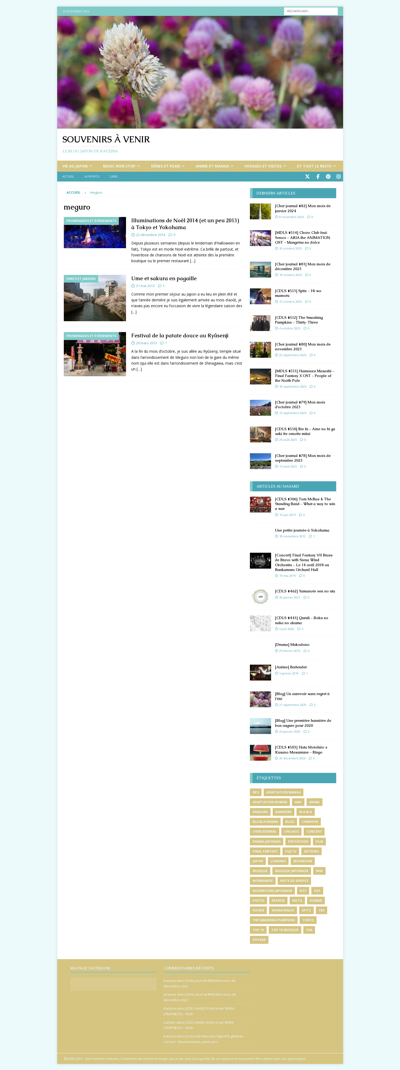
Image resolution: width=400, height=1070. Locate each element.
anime (314, 801)
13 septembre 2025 (292, 412)
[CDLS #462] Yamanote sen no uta (305, 590)
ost (317, 890)
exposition (298, 841)
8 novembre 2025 (291, 216)
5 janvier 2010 (289, 673)
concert (314, 831)
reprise (278, 900)
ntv (303, 890)
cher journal (265, 831)
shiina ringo (283, 910)
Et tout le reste (314, 166)
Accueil (68, 176)
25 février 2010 (289, 650)
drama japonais (267, 841)
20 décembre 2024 (292, 758)
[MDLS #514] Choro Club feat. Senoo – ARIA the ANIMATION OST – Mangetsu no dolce (302, 237)
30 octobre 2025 (290, 248)
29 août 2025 (288, 439)
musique (260, 870)
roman (316, 900)
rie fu (297, 900)
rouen (258, 910)
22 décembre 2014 (150, 234)
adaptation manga (283, 792)
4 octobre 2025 (289, 328)
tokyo (308, 919)
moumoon (302, 860)
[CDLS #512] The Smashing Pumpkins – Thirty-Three (299, 319)
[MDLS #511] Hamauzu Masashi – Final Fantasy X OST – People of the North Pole (304, 375)
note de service (294, 880)
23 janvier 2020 (289, 731)
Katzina (170, 980)
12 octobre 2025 (290, 301)
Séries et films (165, 166)
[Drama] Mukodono (292, 644)
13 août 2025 (288, 466)
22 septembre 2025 (292, 354)
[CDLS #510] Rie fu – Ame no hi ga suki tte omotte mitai (305, 431)
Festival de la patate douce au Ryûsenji (179, 335)
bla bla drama (265, 821)
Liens (114, 176)
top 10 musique (285, 929)
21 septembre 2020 (292, 704)
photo (258, 900)
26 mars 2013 (146, 342)
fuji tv (290, 851)
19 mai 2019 (287, 575)
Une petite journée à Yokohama (302, 529)
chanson (310, 821)
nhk (319, 870)
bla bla (305, 811)
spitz (306, 910)
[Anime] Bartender (291, 666)
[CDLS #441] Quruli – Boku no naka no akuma (301, 619)
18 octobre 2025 (290, 274)
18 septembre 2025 (292, 386)
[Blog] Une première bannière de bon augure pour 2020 (303, 722)
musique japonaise (291, 870)
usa (309, 929)
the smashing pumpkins (274, 919)
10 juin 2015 (287, 514)
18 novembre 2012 (292, 536)
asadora (260, 811)
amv (298, 801)
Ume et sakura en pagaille (164, 277)
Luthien (170, 1021)
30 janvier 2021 (289, 597)
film (319, 841)
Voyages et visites (263, 166)
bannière (283, 811)
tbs (321, 910)
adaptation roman (270, 801)
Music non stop (119, 166)
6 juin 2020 (286, 628)
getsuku (311, 851)
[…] (192, 260)
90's (256, 792)
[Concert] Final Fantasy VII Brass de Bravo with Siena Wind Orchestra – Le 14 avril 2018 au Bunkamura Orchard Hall (303, 562)
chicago (291, 831)
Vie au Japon (75, 166)
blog (289, 821)
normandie (263, 880)
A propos (92, 176)
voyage (259, 939)
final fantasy (265, 851)
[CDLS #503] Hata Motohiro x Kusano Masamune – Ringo (301, 749)
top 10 (258, 929)
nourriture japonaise (272, 890)
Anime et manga (212, 166)
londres (278, 860)
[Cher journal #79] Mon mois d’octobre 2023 (300, 404)
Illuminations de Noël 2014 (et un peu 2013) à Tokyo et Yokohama (185, 223)
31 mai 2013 (145, 285)
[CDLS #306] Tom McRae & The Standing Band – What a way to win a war (305, 503)
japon (258, 860)
